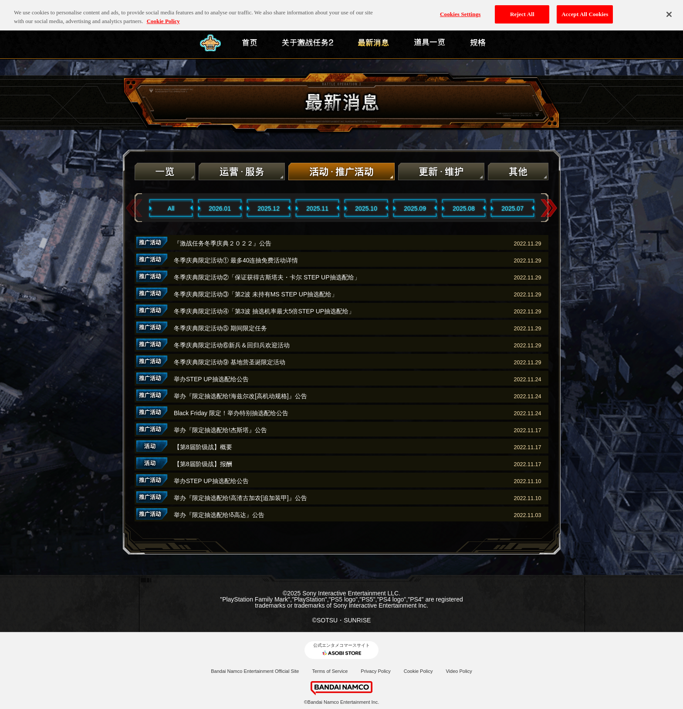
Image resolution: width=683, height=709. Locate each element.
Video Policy (459, 671)
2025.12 (268, 208)
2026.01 (220, 208)
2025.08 (464, 208)
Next (549, 208)
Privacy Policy (375, 671)
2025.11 (317, 208)
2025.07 (512, 208)
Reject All (522, 9)
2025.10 (366, 208)
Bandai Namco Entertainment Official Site (255, 671)
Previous (134, 208)
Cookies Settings (460, 9)
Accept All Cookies (584, 9)
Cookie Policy (418, 671)
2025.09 (415, 208)
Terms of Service (330, 671)
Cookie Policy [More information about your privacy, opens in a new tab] (163, 16)
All (171, 208)
